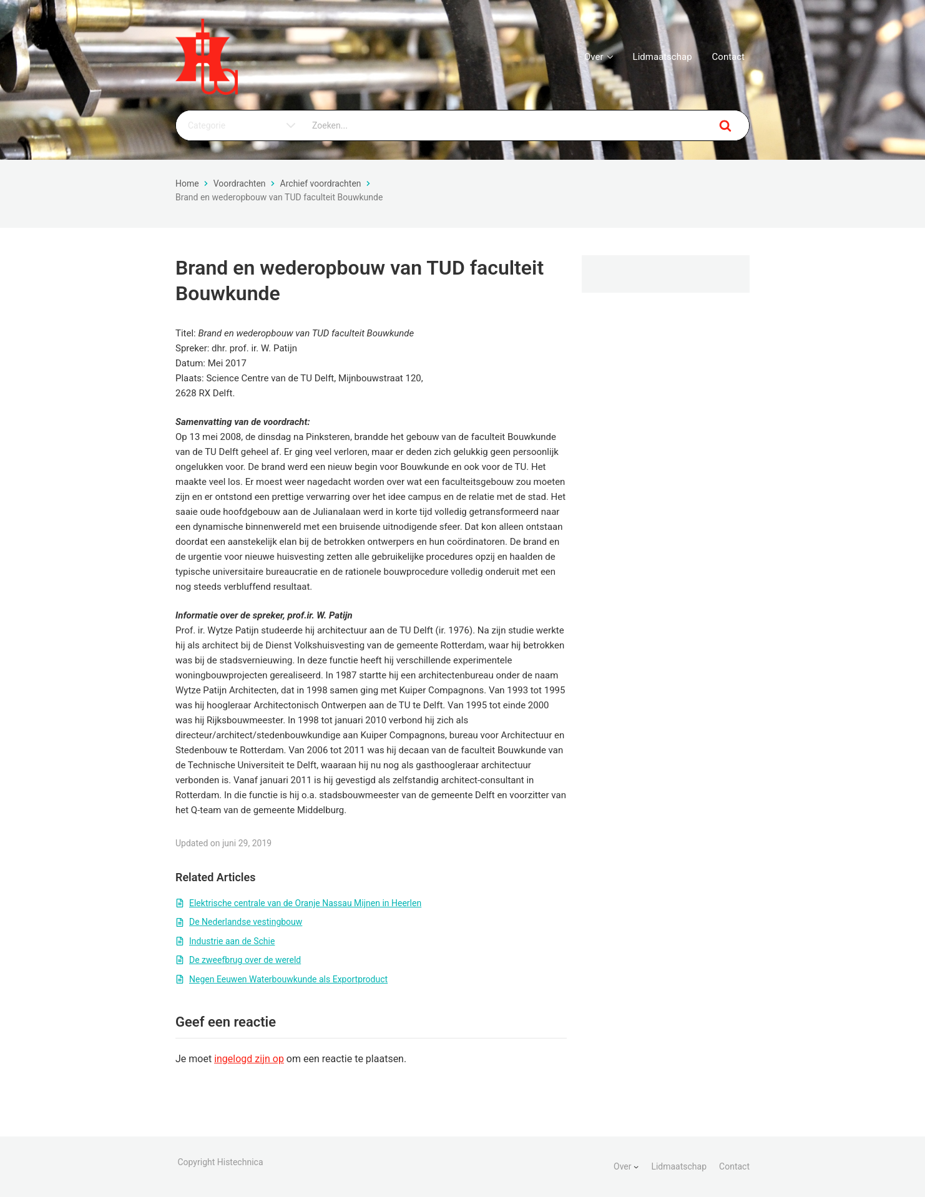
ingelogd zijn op (249, 1059)
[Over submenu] (636, 1166)
